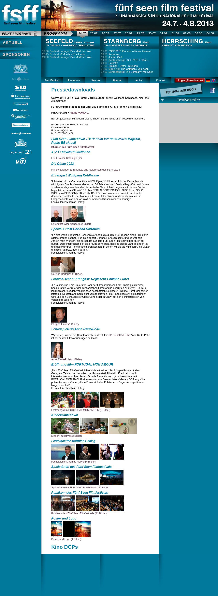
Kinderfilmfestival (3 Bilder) (66, 435)
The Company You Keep (129, 68)
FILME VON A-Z (79, 112)
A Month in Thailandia (67, 54)
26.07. (106, 33)
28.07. (129, 33)
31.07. (164, 33)
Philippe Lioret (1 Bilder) (65, 324)
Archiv (138, 80)
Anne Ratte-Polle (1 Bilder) (66, 359)
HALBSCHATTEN (119, 335)
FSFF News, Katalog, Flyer (66, 158)
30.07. (152, 33)
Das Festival (52, 80)
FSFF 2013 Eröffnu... (129, 60)
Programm (74, 80)
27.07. (117, 33)
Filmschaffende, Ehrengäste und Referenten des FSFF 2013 (85, 169)
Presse (117, 80)
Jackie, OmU (116, 57)
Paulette (113, 63)
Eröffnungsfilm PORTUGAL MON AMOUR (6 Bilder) (80, 410)
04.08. (211, 33)
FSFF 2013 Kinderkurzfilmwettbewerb (130, 51)
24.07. (83, 33)
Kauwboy (114, 54)
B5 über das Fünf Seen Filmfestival (72, 147)
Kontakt (160, 80)
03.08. (199, 33)
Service (95, 80)
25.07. (94, 33)
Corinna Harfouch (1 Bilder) (66, 273)
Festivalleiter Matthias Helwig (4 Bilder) (73, 461)
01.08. (176, 33)
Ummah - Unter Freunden (123, 65)
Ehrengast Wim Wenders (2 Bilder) (71, 223)
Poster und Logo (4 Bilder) (66, 539)
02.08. (187, 33)
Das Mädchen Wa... (71, 51)
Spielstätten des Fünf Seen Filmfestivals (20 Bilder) (80, 487)
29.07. (141, 33)
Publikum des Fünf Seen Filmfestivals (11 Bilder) (79, 513)
